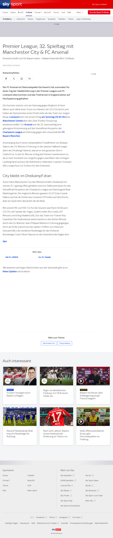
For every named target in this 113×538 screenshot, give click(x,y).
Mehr (80, 12)
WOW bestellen (68, 480)
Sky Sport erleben (99, 4)
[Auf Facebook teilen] (6, 78)
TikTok (52, 517)
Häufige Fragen (11, 523)
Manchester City (49, 343)
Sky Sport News (91, 480)
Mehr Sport (32, 490)
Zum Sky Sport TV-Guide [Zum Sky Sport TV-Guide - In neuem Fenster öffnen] (99, 12)
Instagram (64, 517)
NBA (69, 12)
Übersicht (21, 19)
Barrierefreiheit (101, 523)
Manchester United (13, 120)
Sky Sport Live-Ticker (94, 495)
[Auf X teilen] (14, 78)
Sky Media (66, 490)
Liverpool (14, 117)
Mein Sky (90, 501)
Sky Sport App (66, 501)
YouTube (77, 517)
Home (5, 12)
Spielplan (52, 19)
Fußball (29, 12)
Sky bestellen (67, 475)
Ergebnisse (40, 19)
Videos (13, 12)
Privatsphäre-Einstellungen (81, 523)
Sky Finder (66, 495)
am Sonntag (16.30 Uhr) (54, 117)
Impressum (24, 523)
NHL (4, 490)
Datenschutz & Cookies (48, 523)
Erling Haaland (65, 343)
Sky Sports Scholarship (70, 506)
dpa (5, 241)
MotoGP (47, 12)
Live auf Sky (66, 485)
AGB (33, 523)
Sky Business (91, 490)
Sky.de (89, 485)
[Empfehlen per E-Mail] (29, 78)
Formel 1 (38, 12)
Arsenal (28, 124)
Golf (63, 12)
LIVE (21, 12)
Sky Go (89, 475)
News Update (10, 271)
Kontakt (64, 523)
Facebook (41, 517)
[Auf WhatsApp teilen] (21, 78)
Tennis (56, 12)
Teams (71, 19)
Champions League (12, 132)
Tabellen (61, 19)
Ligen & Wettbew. (83, 19)
